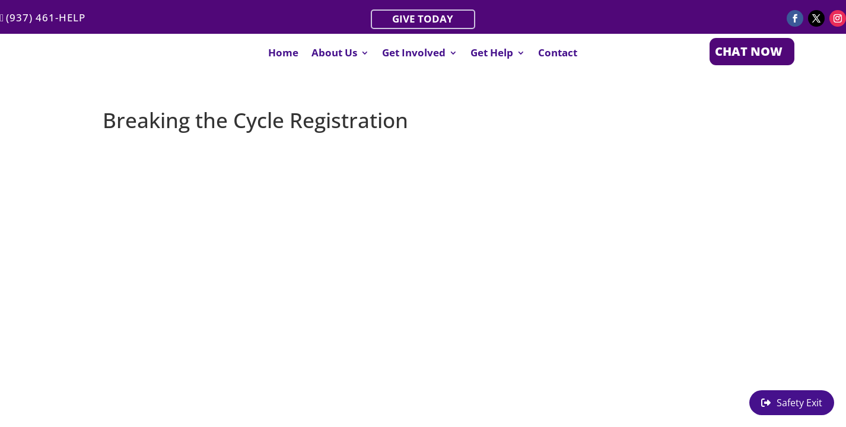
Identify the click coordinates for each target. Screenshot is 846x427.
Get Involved (414, 54)
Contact (557, 54)
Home (283, 54)
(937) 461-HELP (45, 17)
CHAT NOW (749, 51)
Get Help (491, 54)
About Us (334, 54)
